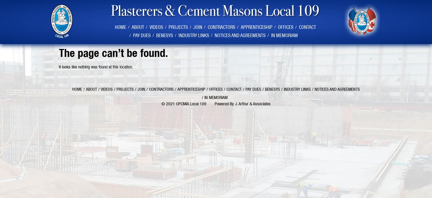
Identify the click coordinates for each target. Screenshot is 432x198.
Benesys (164, 35)
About (138, 27)
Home (120, 27)
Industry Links (194, 35)
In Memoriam (284, 35)
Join (197, 27)
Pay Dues (142, 35)
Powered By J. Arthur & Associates (243, 103)
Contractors (221, 27)
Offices (285, 27)
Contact (307, 27)
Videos (156, 27)
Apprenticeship (256, 27)
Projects (178, 27)
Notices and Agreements (240, 35)
